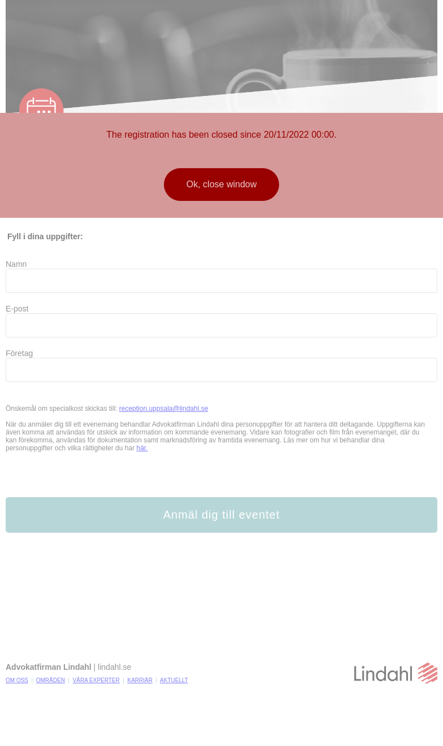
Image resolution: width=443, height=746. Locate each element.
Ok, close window (221, 184)
